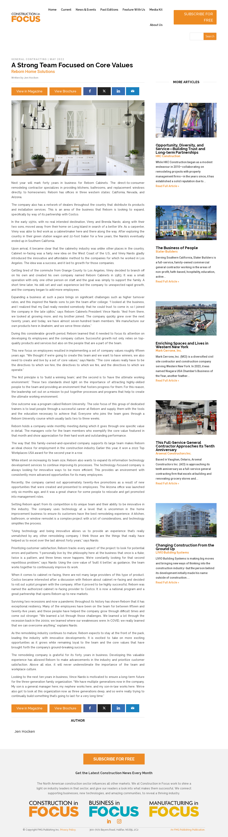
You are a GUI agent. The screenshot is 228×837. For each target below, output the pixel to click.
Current (66, 9)
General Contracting (29, 59)
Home (52, 9)
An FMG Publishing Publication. (187, 829)
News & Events (86, 9)
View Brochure (65, 91)
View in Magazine (29, 91)
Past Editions (109, 9)
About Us (156, 25)
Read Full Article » (167, 186)
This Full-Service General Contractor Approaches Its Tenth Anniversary (186, 447)
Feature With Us (134, 9)
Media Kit (155, 9)
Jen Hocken (31, 77)
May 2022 (57, 59)
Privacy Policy (68, 829)
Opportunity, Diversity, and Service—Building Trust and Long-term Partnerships (186, 150)
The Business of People (186, 249)
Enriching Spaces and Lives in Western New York (186, 346)
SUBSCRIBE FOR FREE (114, 759)
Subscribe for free (198, 17)
